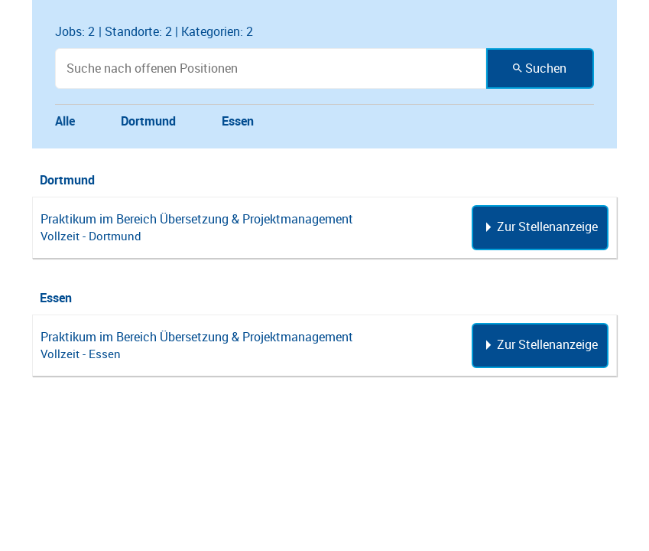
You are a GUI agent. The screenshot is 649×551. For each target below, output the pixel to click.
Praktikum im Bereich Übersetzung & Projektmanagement (197, 218)
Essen (238, 120)
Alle (65, 120)
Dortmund (148, 120)
